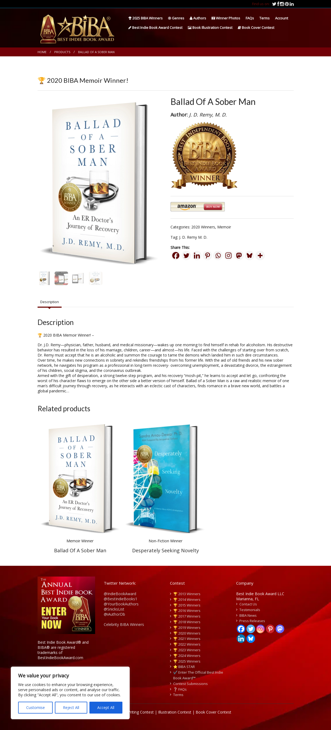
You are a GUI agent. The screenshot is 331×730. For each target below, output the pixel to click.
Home (42, 52)
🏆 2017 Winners (186, 616)
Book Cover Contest (256, 27)
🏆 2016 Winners (186, 610)
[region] (70, 693)
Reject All (71, 707)
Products (62, 52)
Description (49, 301)
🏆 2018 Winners (186, 621)
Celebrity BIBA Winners (124, 624)
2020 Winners (203, 226)
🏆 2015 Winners (186, 605)
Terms (264, 18)
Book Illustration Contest (210, 27)
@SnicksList (114, 609)
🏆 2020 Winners (186, 633)
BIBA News (248, 615)
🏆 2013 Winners (186, 593)
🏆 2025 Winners (186, 661)
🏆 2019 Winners (186, 627)
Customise (35, 707)
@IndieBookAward (120, 593)
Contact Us (248, 604)
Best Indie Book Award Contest (155, 27)
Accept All (105, 707)
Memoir (224, 226)
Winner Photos (226, 18)
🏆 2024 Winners (186, 655)
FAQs (250, 18)
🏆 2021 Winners (186, 638)
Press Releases (252, 620)
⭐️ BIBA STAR (184, 666)
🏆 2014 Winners (186, 599)
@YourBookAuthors (121, 603)
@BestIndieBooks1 (120, 598)
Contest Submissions (190, 683)
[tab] (50, 302)
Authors (198, 18)
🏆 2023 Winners (186, 649)
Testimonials (249, 609)
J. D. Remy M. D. (193, 237)
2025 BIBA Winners (145, 18)
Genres (176, 18)
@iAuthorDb (114, 614)
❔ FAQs (180, 689)
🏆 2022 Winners (186, 644)
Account (281, 18)
